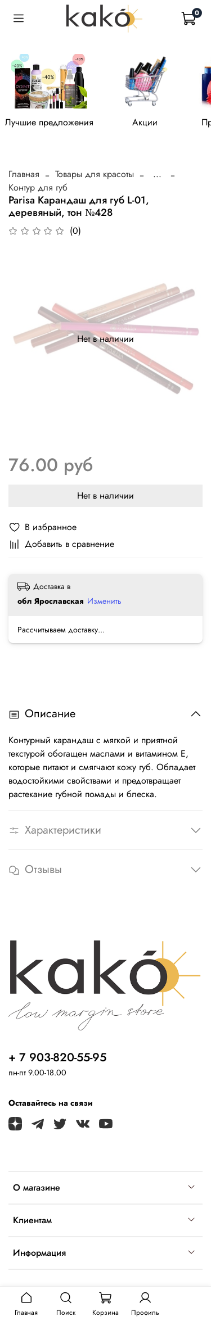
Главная (23, 174)
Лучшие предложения (49, 122)
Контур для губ (38, 187)
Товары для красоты (94, 174)
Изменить (104, 601)
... (157, 174)
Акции (145, 122)
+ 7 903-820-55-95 (57, 1057)
